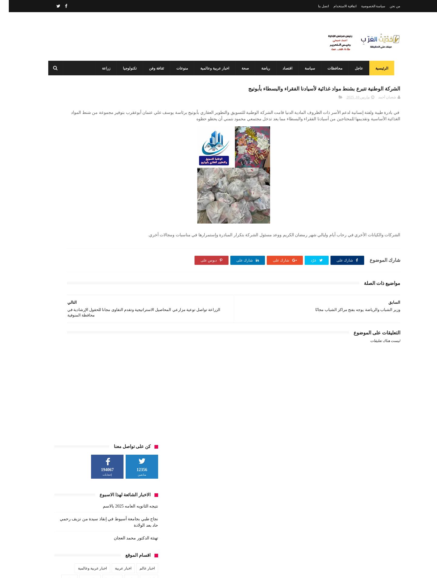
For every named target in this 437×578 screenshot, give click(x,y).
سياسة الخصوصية (364, 6)
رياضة (263, 68)
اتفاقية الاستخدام (336, 6)
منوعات (179, 68)
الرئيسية (379, 68)
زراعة (103, 68)
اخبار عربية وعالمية (212, 68)
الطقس (140, 222)
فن (143, 245)
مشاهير (104, 245)
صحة (242, 68)
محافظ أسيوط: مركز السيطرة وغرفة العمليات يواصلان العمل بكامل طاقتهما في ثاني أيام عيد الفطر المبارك (205, 542)
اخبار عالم (138, 211)
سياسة (307, 68)
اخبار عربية (114, 211)
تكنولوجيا (127, 68)
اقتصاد (285, 68)
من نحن (386, 6)
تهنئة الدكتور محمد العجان (127, 181)
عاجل (356, 68)
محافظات (332, 68)
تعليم (122, 222)
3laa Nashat (293, 568)
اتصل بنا (314, 6)
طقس (73, 233)
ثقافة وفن (153, 68)
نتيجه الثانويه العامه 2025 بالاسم (121, 149)
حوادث (61, 222)
